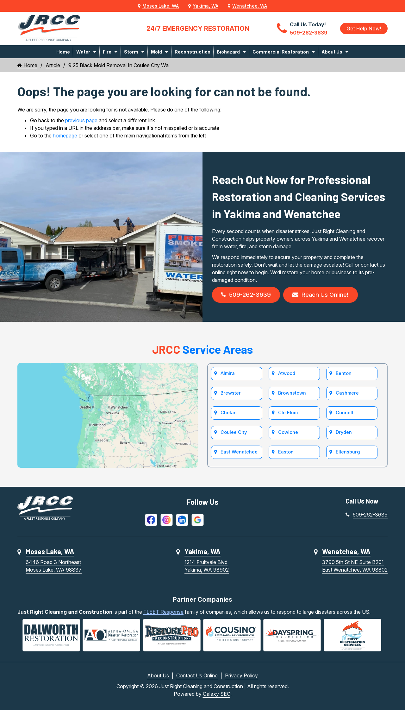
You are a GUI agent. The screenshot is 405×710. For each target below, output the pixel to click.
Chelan (229, 415)
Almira (227, 375)
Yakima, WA (205, 6)
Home (63, 51)
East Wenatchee (239, 455)
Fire (107, 51)
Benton (344, 375)
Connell (344, 415)
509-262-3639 (247, 295)
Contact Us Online (197, 675)
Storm (131, 51)
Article (53, 65)
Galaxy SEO (216, 694)
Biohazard (228, 51)
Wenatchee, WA (249, 6)
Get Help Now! (363, 28)
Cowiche (288, 435)
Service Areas (202, 350)
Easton (286, 455)
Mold (156, 51)
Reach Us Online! (325, 295)
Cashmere (347, 395)
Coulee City (233, 435)
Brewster (230, 395)
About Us (331, 51)
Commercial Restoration (280, 51)
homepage (65, 135)
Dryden (344, 435)
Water (83, 51)
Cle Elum (287, 415)
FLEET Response (163, 613)
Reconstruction (192, 51)
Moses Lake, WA (160, 6)
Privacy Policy (241, 675)
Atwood (286, 375)
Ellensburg (347, 455)
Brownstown (292, 395)
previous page (81, 120)
